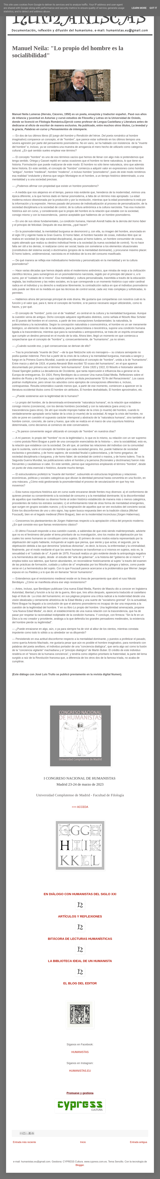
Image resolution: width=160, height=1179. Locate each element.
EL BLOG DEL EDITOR (80, 983)
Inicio (83, 1142)
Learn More (139, 8)
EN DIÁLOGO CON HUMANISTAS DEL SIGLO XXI (80, 894)
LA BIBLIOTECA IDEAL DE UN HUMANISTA (80, 961)
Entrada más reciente (24, 1142)
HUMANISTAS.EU (80, 1070)
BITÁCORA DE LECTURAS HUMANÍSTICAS (80, 938)
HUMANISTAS (80, 1052)
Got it (153, 8)
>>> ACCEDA (80, 806)
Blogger (80, 1165)
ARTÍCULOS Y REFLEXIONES (80, 916)
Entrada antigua (138, 1142)
